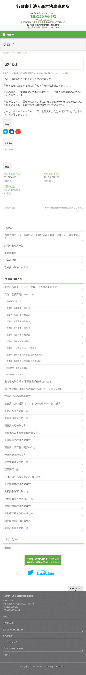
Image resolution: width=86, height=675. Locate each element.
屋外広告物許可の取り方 (17, 506)
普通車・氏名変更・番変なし (18, 335)
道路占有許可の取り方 (16, 410)
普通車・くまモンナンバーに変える (21, 348)
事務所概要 (10, 253)
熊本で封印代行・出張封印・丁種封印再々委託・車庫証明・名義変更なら (42, 237)
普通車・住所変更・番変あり (18, 328)
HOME (8, 227)
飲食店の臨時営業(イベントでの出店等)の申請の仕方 (32, 403)
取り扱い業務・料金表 (16, 267)
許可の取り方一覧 (14, 245)
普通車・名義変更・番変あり (18, 315)
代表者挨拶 (10, 260)
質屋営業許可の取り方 (16, 462)
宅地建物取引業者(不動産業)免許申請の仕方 (27, 381)
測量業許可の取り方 (15, 425)
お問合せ (7, 655)
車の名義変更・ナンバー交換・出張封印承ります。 (31, 287)
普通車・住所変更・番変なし (18, 321)
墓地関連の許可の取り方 (17, 440)
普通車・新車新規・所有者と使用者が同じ (24, 361)
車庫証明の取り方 (13, 301)
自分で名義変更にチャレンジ (19, 294)
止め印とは (9, 207)
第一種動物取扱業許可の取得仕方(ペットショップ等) (32, 388)
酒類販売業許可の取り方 (17, 520)
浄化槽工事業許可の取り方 (18, 513)
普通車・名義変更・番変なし (18, 308)
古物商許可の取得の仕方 (17, 396)
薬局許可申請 (11, 469)
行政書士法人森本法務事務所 (42, 6)
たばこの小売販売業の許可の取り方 (23, 476)
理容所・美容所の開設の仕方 (19, 447)
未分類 (65, 73)
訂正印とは (9, 186)
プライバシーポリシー (13, 648)
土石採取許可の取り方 (16, 491)
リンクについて (10, 642)
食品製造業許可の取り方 (17, 484)
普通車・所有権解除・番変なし (19, 341)
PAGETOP (75, 588)
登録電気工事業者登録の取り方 (21, 432)
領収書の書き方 (12, 173)
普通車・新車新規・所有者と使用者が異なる (25, 355)
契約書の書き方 (52, 173)
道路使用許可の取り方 (16, 418)
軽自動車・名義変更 (14, 374)
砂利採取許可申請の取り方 (18, 498)
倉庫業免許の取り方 (15, 454)
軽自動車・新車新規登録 (16, 368)
